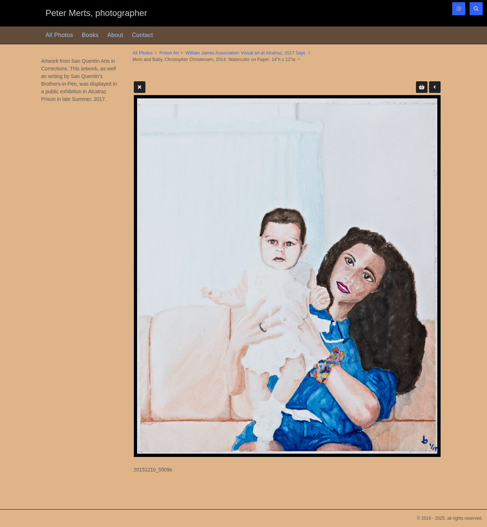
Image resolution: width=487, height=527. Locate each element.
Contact (142, 35)
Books (90, 35)
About (115, 35)
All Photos (59, 35)
